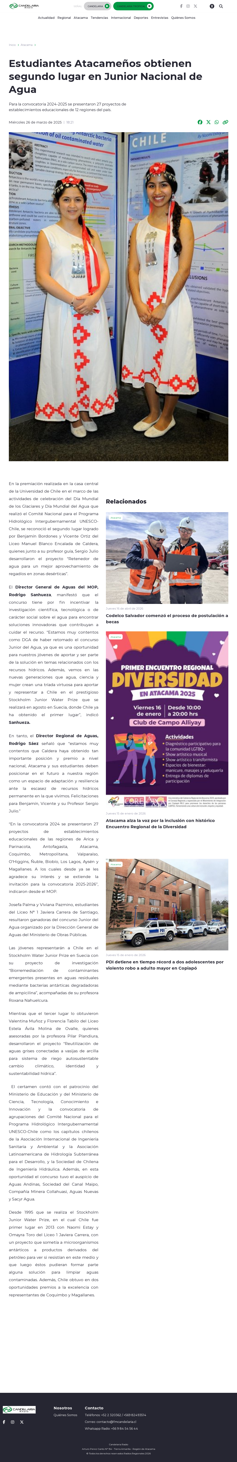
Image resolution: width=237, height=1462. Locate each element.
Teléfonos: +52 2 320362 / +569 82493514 (115, 1415)
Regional (64, 18)
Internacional (121, 18)
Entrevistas (159, 18)
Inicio (12, 45)
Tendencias (99, 18)
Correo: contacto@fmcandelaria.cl (110, 1421)
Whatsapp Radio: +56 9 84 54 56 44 (111, 1428)
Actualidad (46, 18)
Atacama (81, 18)
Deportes (141, 18)
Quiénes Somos (183, 18)
